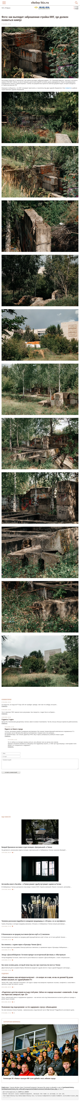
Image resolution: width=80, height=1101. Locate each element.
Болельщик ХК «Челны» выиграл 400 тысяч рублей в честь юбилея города (29, 1078)
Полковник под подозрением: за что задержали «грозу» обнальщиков (29, 1007)
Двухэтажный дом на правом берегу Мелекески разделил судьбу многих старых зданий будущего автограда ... (36, 968)
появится (68, 88)
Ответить (4, 706)
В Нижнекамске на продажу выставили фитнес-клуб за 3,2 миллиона (25, 934)
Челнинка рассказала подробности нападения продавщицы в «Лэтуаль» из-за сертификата (33, 921)
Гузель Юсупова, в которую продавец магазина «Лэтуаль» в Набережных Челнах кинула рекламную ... (34, 924)
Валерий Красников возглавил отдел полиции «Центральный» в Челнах (27, 847)
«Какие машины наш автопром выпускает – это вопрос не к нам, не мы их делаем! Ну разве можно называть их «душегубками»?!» (37, 978)
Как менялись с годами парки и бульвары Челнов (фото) (21, 944)
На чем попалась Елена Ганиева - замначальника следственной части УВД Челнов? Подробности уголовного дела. (38, 1010)
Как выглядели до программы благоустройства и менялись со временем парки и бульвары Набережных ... (35, 947)
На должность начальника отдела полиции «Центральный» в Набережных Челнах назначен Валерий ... (34, 850)
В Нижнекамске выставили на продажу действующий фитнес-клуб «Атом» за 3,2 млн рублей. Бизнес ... (34, 937)
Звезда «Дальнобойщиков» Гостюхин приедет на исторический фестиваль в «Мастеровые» (34, 955)
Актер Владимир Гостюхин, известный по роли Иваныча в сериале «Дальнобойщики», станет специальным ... (36, 957)
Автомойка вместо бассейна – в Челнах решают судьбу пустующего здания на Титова (31, 884)
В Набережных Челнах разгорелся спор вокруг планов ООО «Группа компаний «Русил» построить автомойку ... (37, 887)
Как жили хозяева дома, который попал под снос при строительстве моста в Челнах (31, 965)
